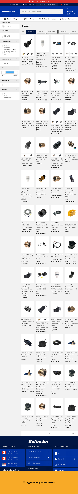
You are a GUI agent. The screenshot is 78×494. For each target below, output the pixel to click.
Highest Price (51, 31)
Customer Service (28, 4)
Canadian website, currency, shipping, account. (39, 1)
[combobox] (41, 11)
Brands (8, 22)
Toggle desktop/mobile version (39, 482)
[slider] (3, 72)
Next (73, 433)
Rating (74, 31)
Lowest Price (64, 31)
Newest (41, 31)
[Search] (60, 11)
